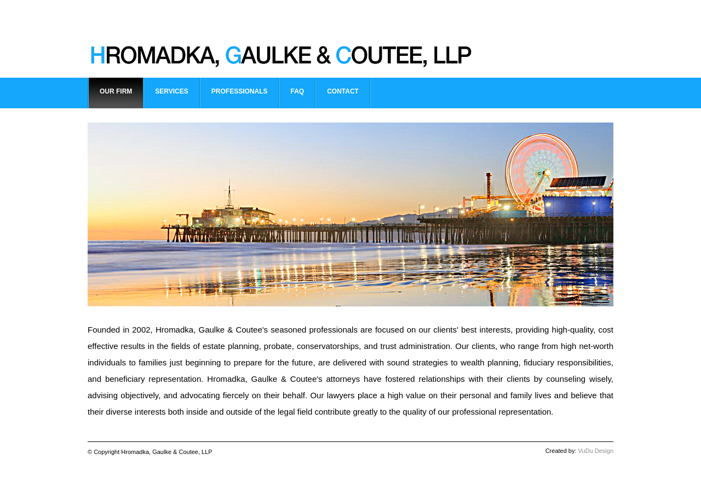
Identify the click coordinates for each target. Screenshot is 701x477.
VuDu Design (595, 450)
